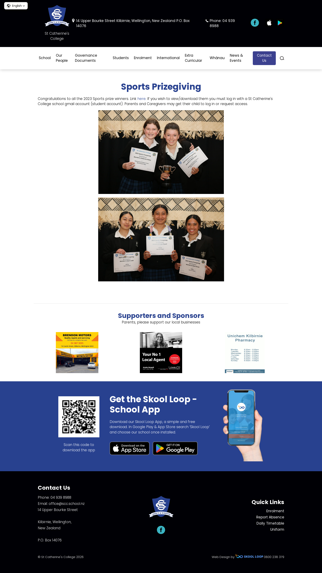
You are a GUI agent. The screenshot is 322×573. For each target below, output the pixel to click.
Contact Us (264, 58)
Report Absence (270, 517)
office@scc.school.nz (67, 503)
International (168, 57)
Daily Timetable (270, 523)
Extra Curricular (193, 58)
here (141, 98)
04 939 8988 (61, 497)
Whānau (217, 57)
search (282, 58)
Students (121, 57)
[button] (16, 6)
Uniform (277, 529)
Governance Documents (86, 58)
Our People (62, 58)
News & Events (236, 58)
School (45, 57)
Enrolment (143, 57)
